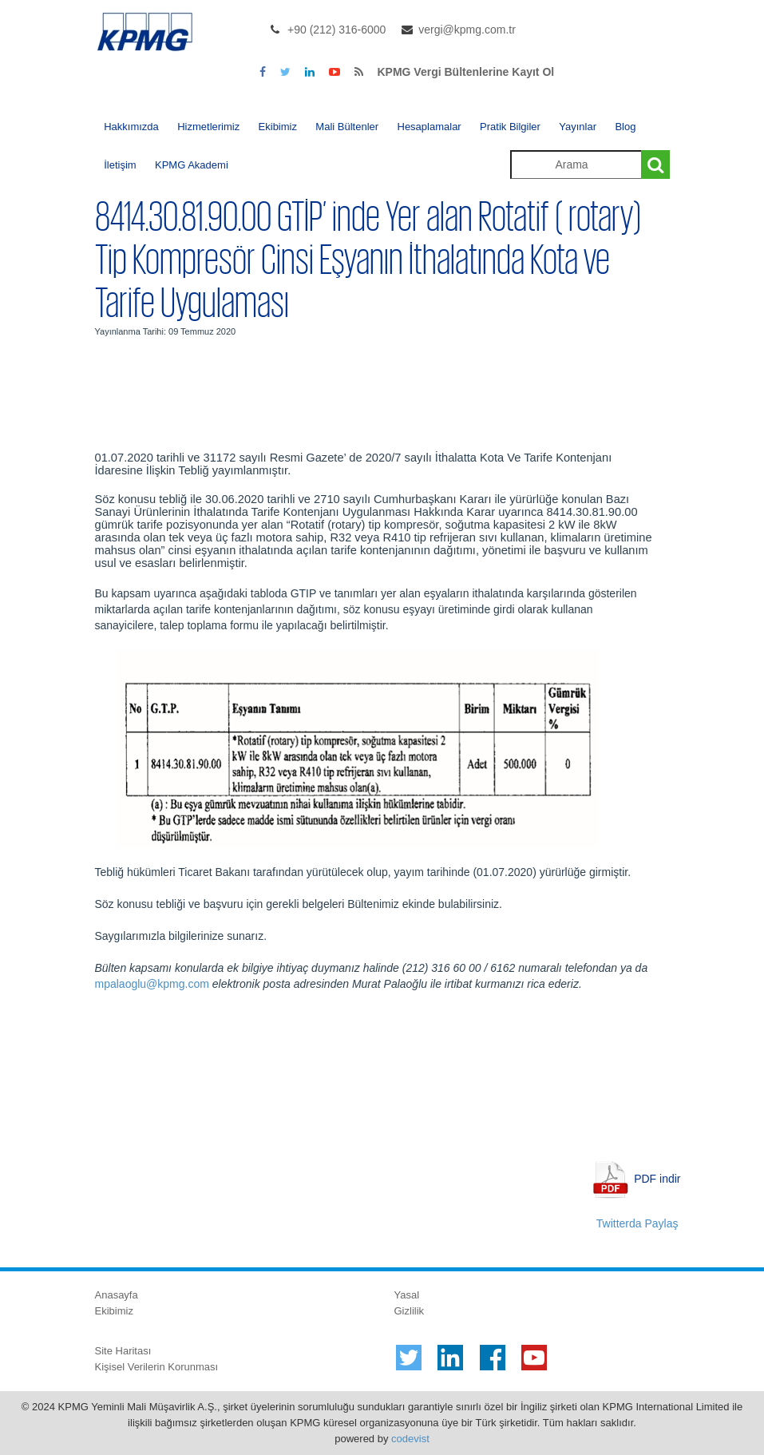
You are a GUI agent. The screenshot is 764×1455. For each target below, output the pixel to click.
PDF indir (657, 1178)
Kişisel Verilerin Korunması (157, 1367)
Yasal (407, 1295)
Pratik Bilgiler (510, 127)
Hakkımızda (131, 127)
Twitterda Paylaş (637, 1223)
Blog (625, 127)
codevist (410, 1439)
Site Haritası (123, 1351)
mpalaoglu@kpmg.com (152, 983)
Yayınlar (577, 127)
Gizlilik (409, 1311)
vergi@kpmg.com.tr (467, 29)
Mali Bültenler (346, 127)
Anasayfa (116, 1295)
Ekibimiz (278, 127)
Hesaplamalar (429, 127)
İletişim (120, 165)
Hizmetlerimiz (208, 127)
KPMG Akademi (191, 165)
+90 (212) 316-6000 (336, 29)
